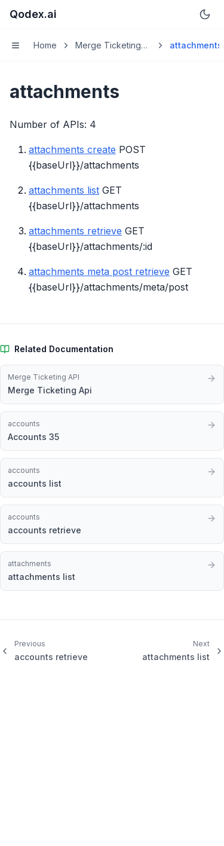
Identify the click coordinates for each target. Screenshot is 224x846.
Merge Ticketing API (108, 45)
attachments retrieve (75, 231)
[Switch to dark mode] (204, 14)
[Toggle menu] (15, 45)
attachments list (64, 190)
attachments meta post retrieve (99, 271)
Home (45, 45)
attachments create (72, 149)
